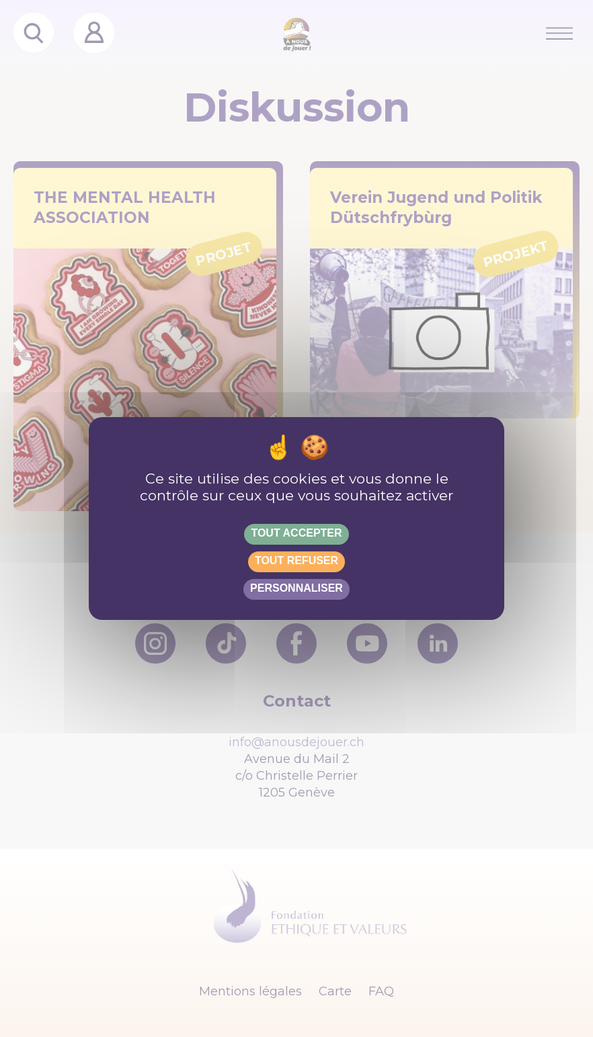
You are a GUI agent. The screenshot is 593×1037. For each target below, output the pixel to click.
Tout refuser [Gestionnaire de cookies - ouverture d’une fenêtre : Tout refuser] (296, 560)
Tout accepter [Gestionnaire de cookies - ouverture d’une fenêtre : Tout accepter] (296, 533)
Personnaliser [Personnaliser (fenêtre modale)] (296, 588)
